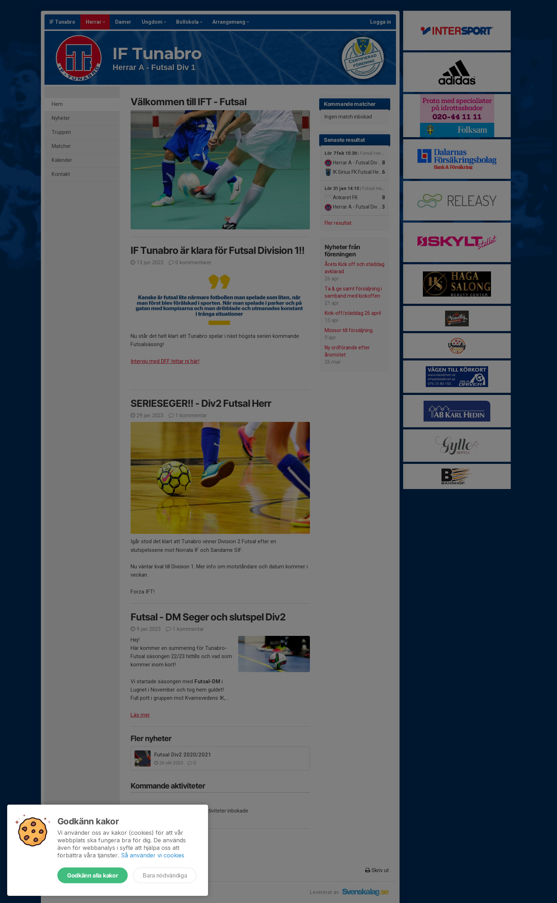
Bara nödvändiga (165, 875)
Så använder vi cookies (152, 855)
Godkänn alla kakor (92, 875)
